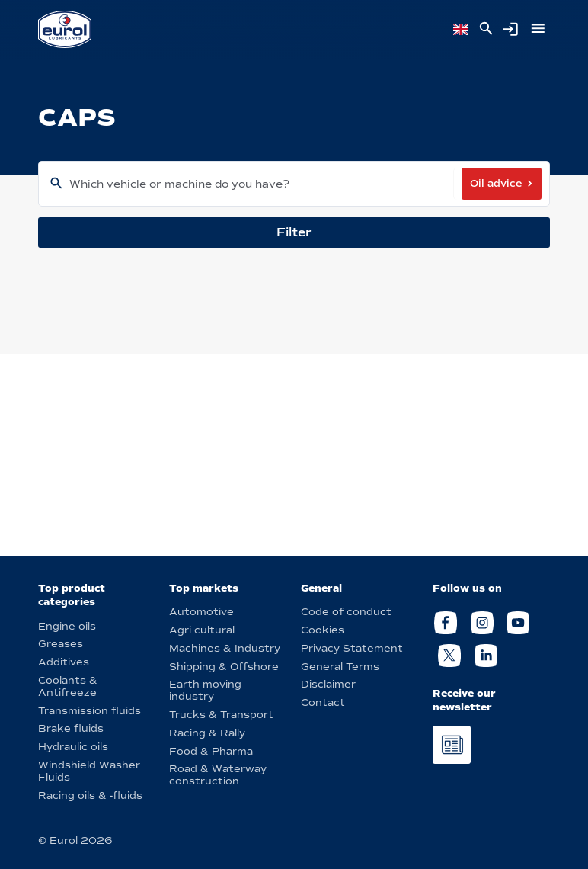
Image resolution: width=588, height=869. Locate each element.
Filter (294, 232)
